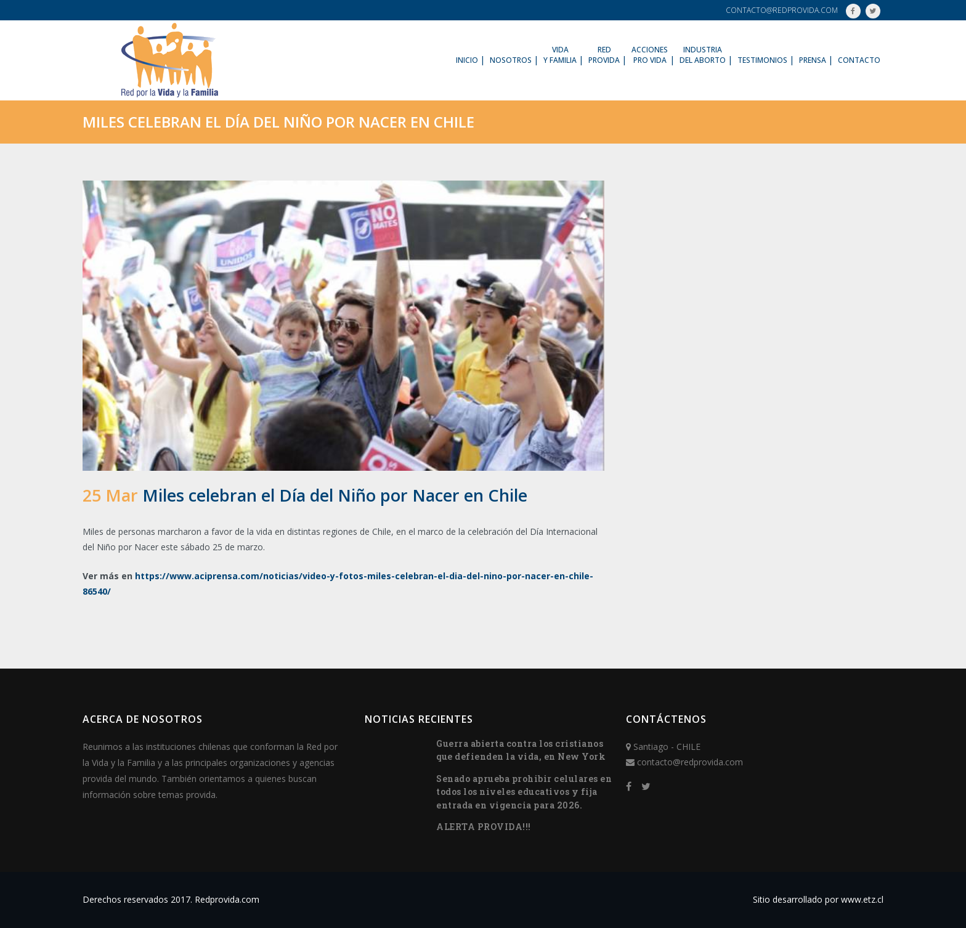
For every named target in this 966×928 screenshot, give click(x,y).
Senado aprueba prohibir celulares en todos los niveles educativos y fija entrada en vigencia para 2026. (524, 792)
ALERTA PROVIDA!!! (483, 826)
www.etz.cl (862, 899)
